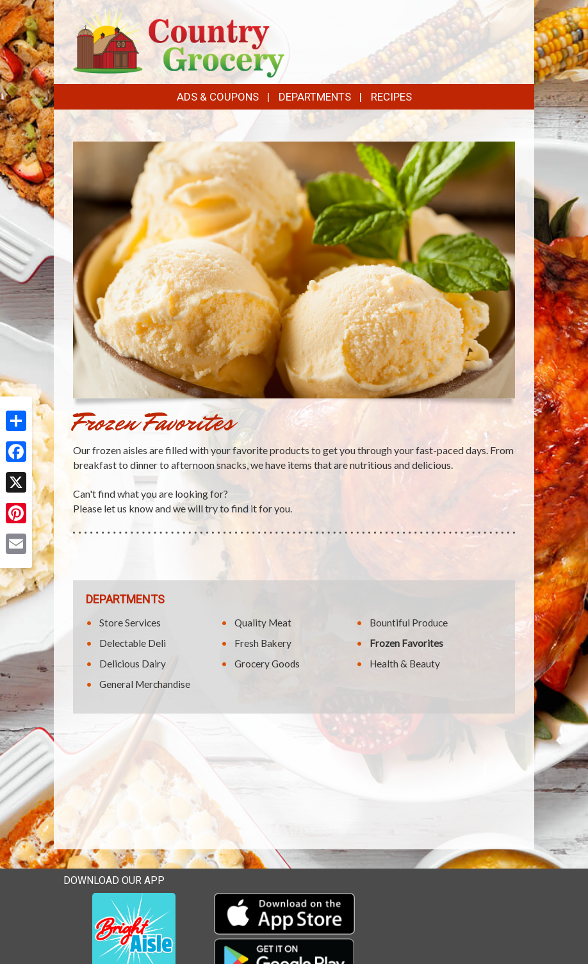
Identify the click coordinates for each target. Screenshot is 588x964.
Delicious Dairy (132, 663)
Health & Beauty (405, 663)
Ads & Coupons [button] (218, 96)
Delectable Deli (132, 643)
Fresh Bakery (262, 643)
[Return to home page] (178, 40)
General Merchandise (144, 684)
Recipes (391, 96)
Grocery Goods (267, 663)
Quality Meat (262, 622)
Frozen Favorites (406, 643)
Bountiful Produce (409, 622)
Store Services (130, 622)
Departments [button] (315, 96)
